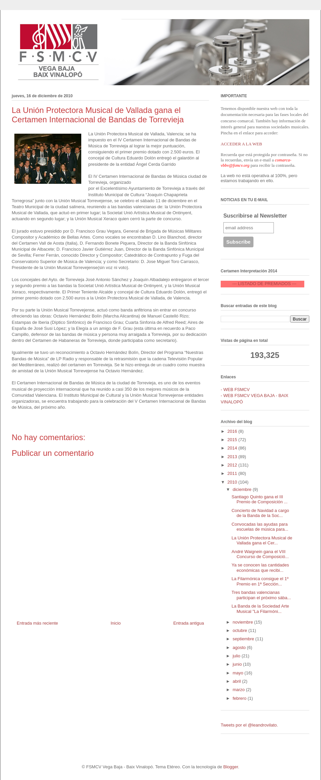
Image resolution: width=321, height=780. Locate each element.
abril (237, 681)
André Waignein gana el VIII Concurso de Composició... (260, 554)
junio (238, 664)
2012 (232, 465)
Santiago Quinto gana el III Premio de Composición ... (259, 499)
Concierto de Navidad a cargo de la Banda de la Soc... (260, 513)
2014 (232, 447)
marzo (239, 689)
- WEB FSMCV (235, 389)
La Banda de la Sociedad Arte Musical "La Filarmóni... (260, 609)
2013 (232, 456)
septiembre (244, 638)
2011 (232, 473)
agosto (240, 647)
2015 (232, 439)
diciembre (243, 489)
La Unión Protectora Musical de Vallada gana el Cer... (261, 540)
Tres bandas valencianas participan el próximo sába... (261, 595)
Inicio (116, 623)
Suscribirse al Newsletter (255, 216)
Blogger (230, 766)
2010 (232, 482)
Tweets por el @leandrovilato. (249, 725)
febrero (240, 698)
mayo (238, 672)
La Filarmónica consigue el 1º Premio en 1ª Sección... (259, 581)
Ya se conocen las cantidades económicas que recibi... (260, 567)
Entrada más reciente (37, 623)
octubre (240, 630)
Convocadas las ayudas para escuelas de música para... (259, 527)
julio (237, 655)
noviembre (243, 622)
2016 (232, 431)
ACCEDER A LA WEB (241, 143)
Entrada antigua (188, 623)
